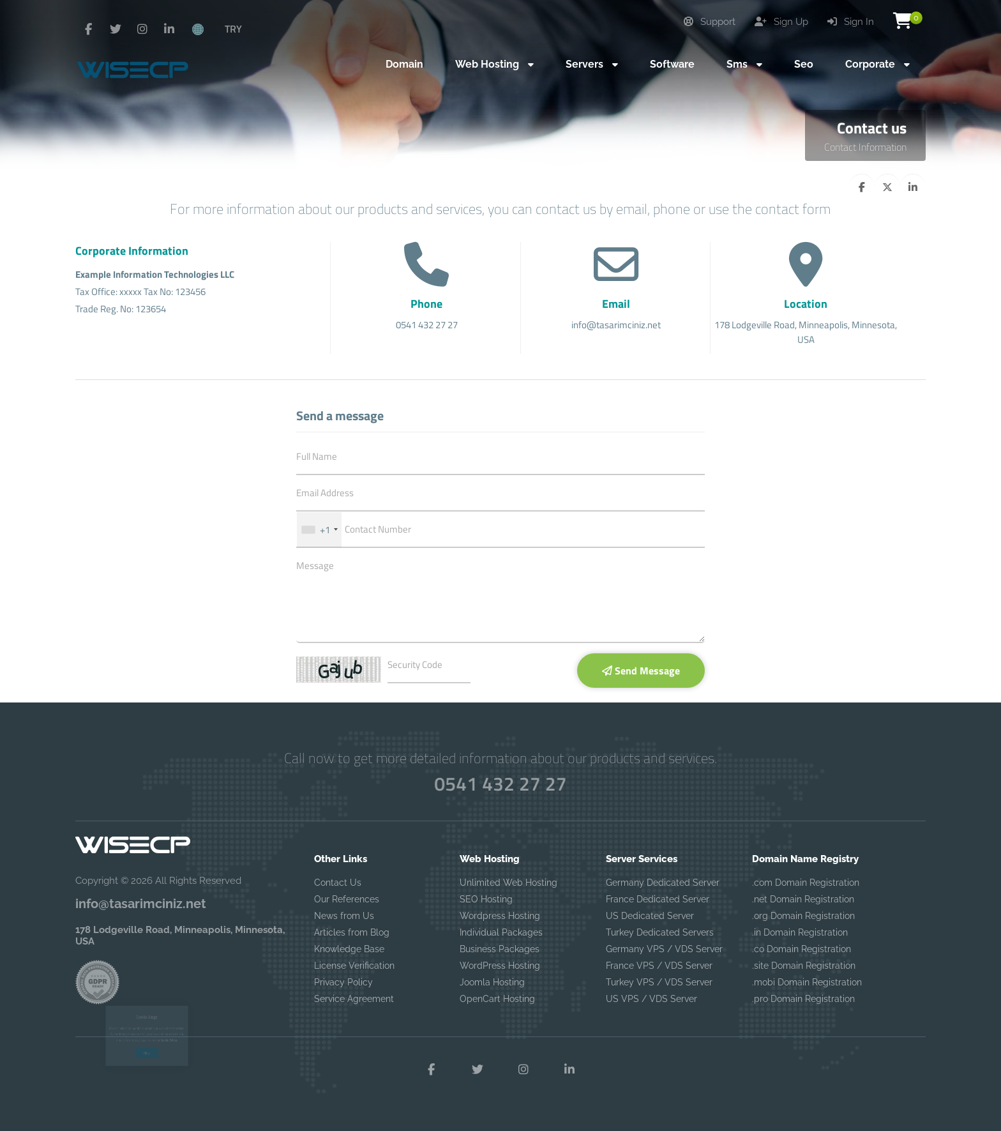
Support (709, 21)
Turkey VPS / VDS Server (659, 982)
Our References (346, 899)
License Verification (354, 965)
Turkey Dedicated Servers (660, 932)
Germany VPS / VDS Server (664, 949)
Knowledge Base (349, 949)
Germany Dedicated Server (662, 882)
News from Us (344, 916)
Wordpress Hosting (500, 916)
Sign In (850, 21)
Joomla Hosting (492, 982)
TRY (233, 28)
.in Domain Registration (800, 932)
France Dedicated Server (657, 899)
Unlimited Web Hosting (508, 882)
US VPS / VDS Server (651, 999)
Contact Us (337, 882)
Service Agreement (354, 999)
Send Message (641, 670)
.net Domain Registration (803, 899)
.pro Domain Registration (803, 999)
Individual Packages (501, 932)
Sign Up (781, 21)
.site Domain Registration (803, 965)
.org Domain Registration (803, 916)
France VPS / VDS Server (659, 965)
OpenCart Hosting (497, 999)
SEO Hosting (486, 899)
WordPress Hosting (500, 965)
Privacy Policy (343, 982)
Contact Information (865, 147)
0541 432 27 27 (500, 783)
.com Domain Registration (805, 882)
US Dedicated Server (650, 916)
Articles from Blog (351, 932)
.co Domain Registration (801, 949)
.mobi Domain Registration (807, 982)
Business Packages (499, 949)
